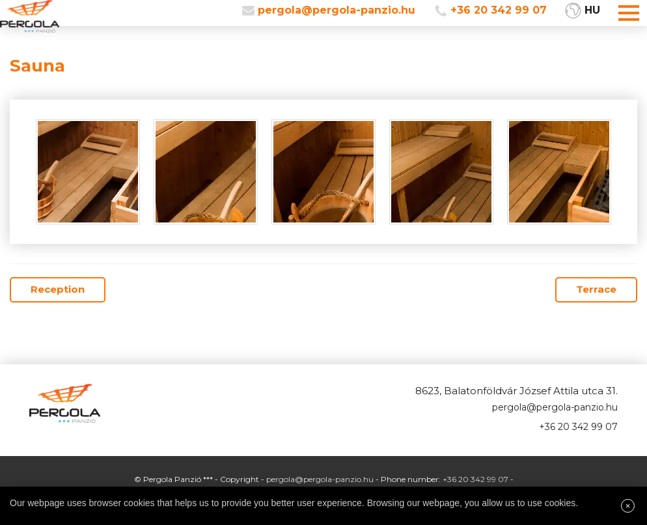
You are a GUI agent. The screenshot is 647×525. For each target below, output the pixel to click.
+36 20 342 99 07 (498, 10)
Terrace (596, 289)
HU (592, 10)
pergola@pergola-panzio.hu (336, 10)
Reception (58, 289)
